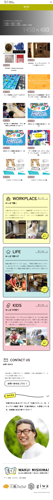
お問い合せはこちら (16, 383)
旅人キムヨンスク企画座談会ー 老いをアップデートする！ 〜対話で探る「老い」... (39, 97)
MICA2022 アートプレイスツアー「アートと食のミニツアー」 (39, 64)
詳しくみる (41, 198)
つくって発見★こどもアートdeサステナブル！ (14, 96)
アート (6, 65)
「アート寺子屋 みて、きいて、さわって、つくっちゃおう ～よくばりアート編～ (39, 153)
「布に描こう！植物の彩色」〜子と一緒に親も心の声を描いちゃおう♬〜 (14, 124)
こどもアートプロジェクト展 (14, 180)
